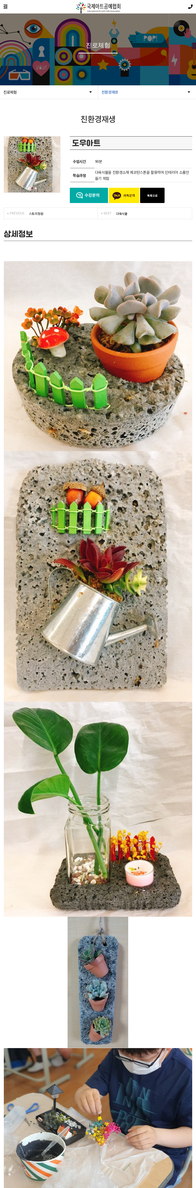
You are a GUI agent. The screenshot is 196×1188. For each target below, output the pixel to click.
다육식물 (122, 213)
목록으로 (152, 195)
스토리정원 (36, 213)
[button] (28, 188)
